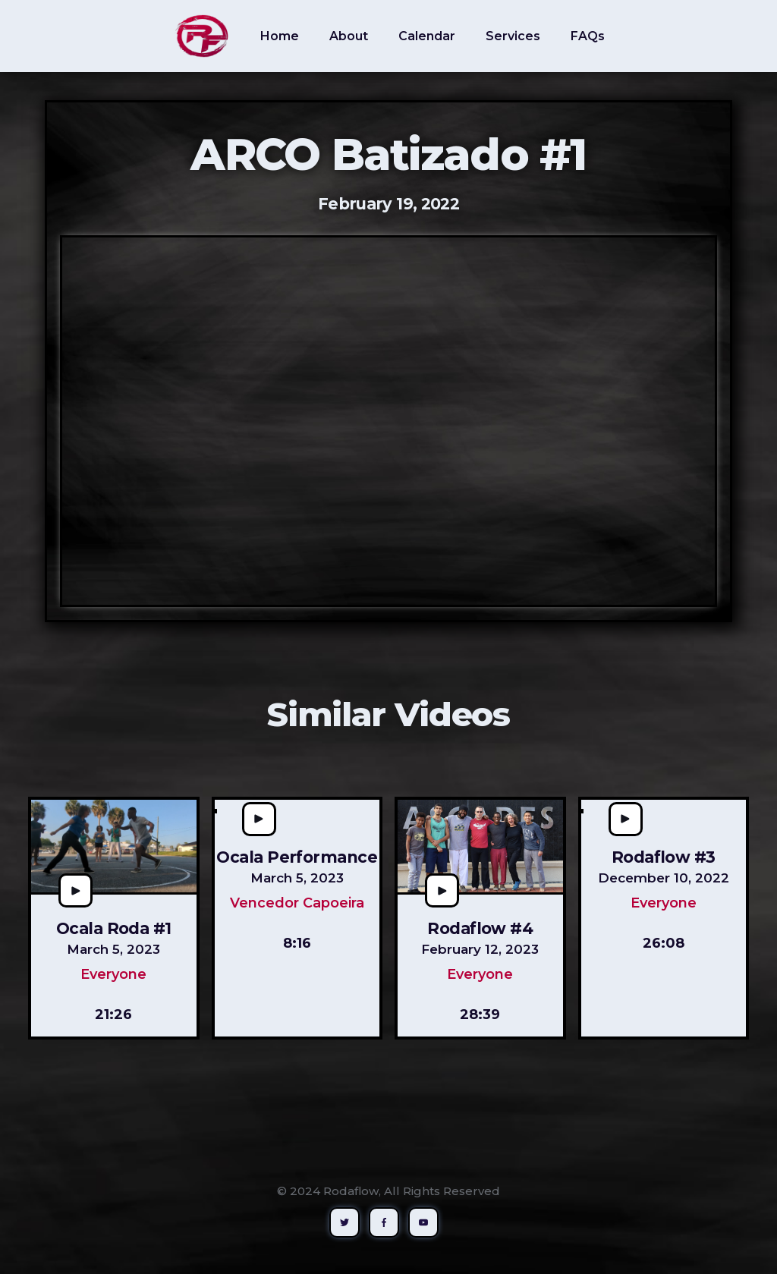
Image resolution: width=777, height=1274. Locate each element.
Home (279, 36)
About (348, 36)
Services (513, 36)
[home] (201, 36)
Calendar (426, 36)
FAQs (588, 36)
